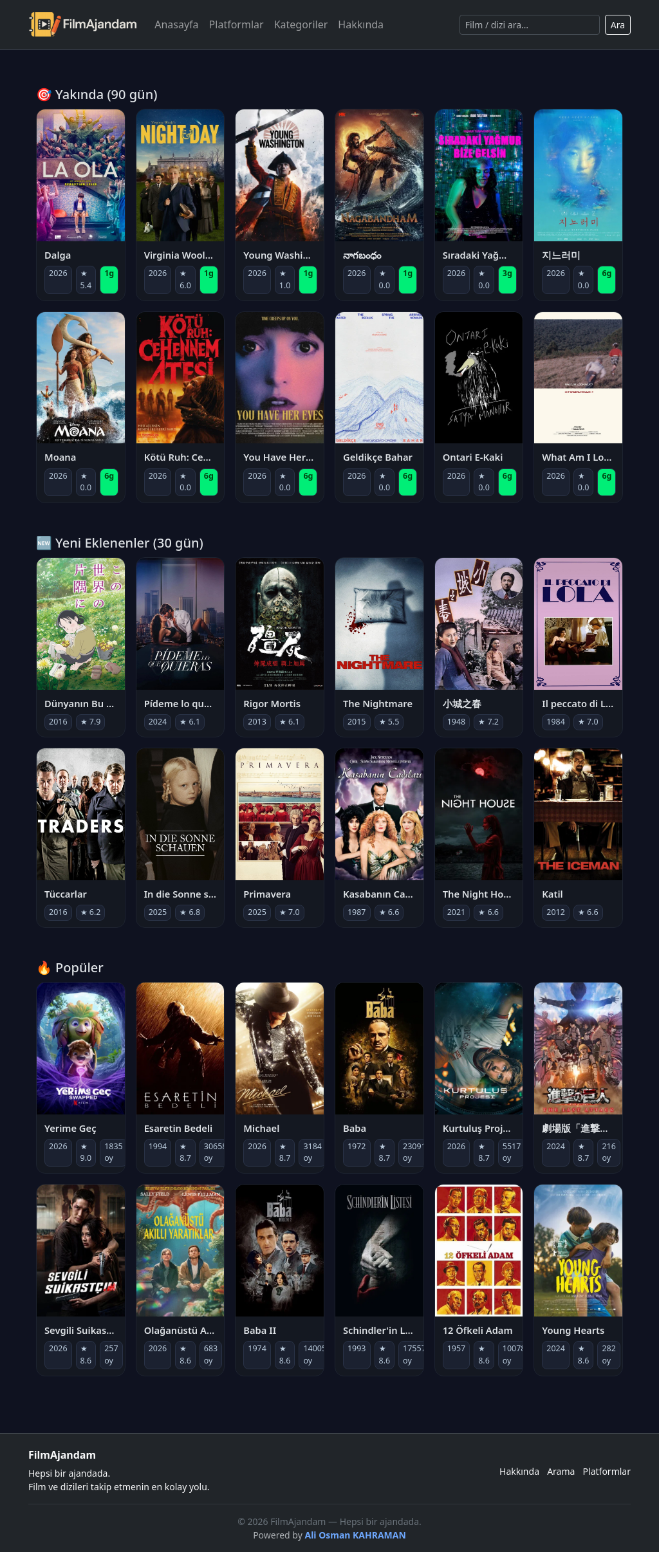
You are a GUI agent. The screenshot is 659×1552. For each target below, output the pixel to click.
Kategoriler (301, 24)
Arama (561, 1471)
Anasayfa (176, 24)
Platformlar (236, 24)
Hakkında (361, 24)
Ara (618, 25)
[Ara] (529, 25)
